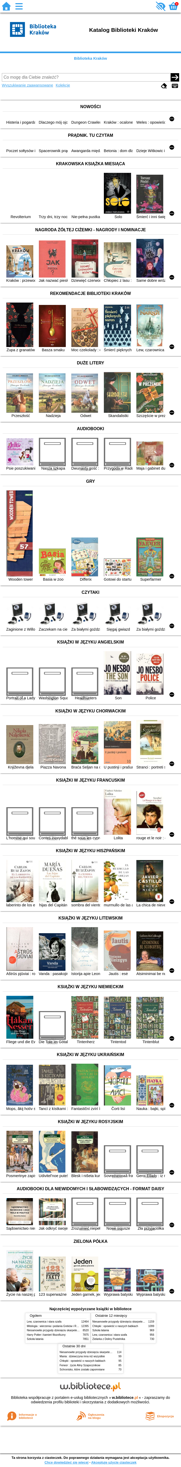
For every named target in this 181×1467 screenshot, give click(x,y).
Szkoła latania (35, 1339)
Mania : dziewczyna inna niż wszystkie (82, 1356)
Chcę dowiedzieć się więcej (66, 1462)
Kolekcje (63, 85)
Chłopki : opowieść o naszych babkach (115, 1326)
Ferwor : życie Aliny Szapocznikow (80, 1365)
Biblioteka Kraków (90, 58)
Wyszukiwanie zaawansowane (27, 85)
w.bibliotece (125, 1397)
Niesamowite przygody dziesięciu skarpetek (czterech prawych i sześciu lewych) (74, 1330)
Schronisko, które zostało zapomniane (82, 1369)
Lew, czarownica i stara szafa (44, 1321)
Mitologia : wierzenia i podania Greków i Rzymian (56, 1326)
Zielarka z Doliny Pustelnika (108, 1339)
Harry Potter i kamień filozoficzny (46, 1334)
